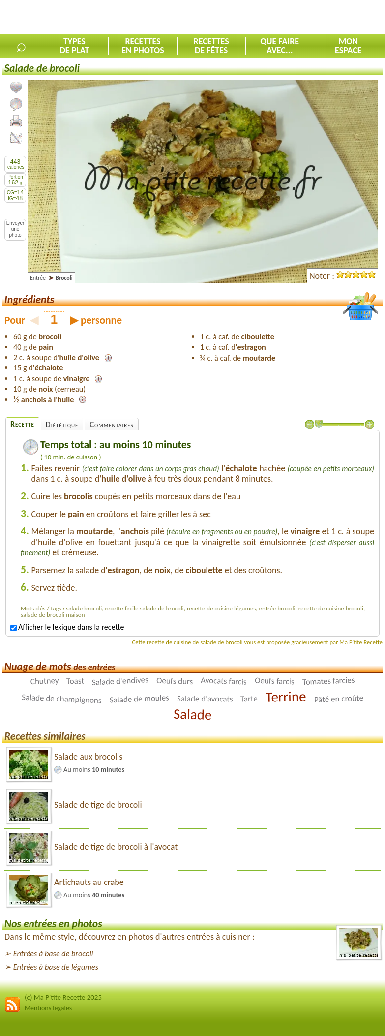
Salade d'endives (120, 681)
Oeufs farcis (275, 681)
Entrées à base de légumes (55, 967)
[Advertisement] (270, 17)
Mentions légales (48, 1008)
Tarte (249, 699)
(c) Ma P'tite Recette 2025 (63, 997)
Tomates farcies (328, 681)
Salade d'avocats (205, 699)
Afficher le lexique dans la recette (67, 627)
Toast (75, 681)
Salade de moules (139, 699)
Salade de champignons (62, 699)
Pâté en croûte (338, 699)
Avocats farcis (224, 681)
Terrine (286, 697)
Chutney (44, 681)
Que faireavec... (279, 46)
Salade (192, 714)
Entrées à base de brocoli (53, 953)
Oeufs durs (174, 681)
